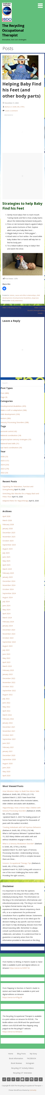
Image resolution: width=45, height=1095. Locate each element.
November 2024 (9, 585)
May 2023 (6, 658)
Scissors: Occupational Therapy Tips (17, 863)
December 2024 (9, 581)
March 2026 (7, 520)
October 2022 (8, 686)
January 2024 (8, 626)
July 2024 (6, 601)
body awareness (17, 301)
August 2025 (7, 549)
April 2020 (6, 775)
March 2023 (7, 666)
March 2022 (7, 715)
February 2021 (8, 747)
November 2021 (9, 731)
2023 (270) (5, 469)
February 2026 (8, 524)
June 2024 (6, 605)
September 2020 (9, 759)
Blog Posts (21, 1053)
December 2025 (9, 532)
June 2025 (6, 557)
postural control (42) (9, 431)
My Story (33, 1053)
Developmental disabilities (22, 298)
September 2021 (9, 739)
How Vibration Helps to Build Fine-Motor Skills (21, 791)
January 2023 (8, 674)
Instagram (30, 1063)
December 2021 (9, 727)
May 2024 (6, 609)
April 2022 (6, 711)
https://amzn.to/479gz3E (12, 997)
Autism (12, 295)
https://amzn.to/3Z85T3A (19, 968)
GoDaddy (33, 1090)
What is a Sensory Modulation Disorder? (18, 843)
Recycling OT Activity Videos (22, 1068)
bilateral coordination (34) (11, 435)
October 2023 (8, 638)
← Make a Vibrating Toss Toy (11, 307)
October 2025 (8, 541)
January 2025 (8, 577)
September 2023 (9, 642)
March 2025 (7, 569)
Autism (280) (6, 418)
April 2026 (6, 516)
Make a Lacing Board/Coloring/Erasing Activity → (36, 310)
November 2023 (9, 634)
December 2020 (9, 755)
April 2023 (6, 662)
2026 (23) (4, 456)
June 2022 (6, 703)
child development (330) (10, 414)
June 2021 (6, 743)
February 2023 (8, 670)
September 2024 (9, 593)
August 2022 (7, 694)
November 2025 (9, 537)
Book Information (16, 1058)
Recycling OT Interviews (22, 1073)
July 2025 (6, 553)
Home (10, 1053)
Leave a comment (11, 111)
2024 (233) (5, 465)
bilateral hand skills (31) (10, 443)
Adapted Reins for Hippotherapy (15, 501)
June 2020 (6, 767)
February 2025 (8, 573)
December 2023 (9, 630)
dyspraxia (35, 298)
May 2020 (6, 771)
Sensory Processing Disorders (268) (15, 422)
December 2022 (9, 678)
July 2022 (6, 699)
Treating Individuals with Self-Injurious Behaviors (22, 827)
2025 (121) (5, 460)
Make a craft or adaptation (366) (14, 410)
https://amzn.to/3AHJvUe (12, 1032)
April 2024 (6, 613)
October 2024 (8, 589)
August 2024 (7, 597)
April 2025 (6, 565)
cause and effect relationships (25, 295)
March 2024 (7, 617)
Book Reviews (16, 1063)
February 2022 (8, 719)
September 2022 (9, 690)
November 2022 (9, 682)
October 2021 (8, 735)
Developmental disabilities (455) (13, 406)
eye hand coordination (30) (11, 447)
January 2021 (8, 751)
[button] (41, 4)
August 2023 (7, 646)
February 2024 (8, 622)
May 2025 (6, 561)
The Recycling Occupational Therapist (13, 30)
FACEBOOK (31, 1058)
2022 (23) (4, 473)
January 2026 (8, 528)
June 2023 (6, 654)
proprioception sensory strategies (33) (16, 439)
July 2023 (6, 650)
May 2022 (6, 707)
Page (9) (4, 397)
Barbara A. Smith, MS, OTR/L (15, 107)
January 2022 (8, 723)
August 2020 (7, 763)
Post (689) (5, 393)
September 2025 (9, 545)
